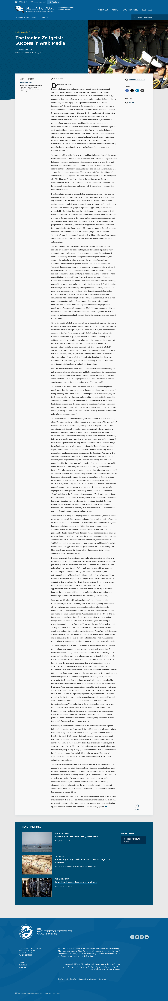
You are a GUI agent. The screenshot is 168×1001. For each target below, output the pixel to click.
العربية (38, 53)
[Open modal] (143, 17)
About (116, 10)
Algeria (26, 17)
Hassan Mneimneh (26, 49)
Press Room (23, 965)
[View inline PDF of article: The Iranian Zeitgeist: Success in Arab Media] (136, 79)
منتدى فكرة (147, 10)
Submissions (130, 10)
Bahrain (33, 17)
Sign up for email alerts (132, 840)
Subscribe (22, 967)
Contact (21, 963)
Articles (103, 10)
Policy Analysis (21, 32)
